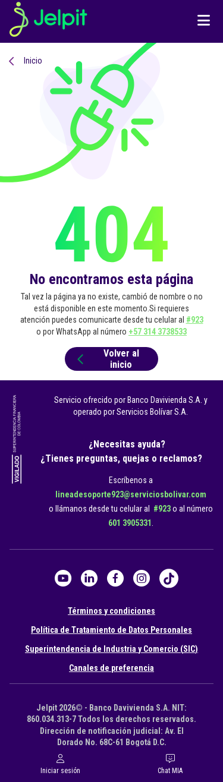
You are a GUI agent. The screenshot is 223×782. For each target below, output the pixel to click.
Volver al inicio (106, 359)
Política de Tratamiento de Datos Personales (111, 630)
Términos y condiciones (111, 611)
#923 (194, 319)
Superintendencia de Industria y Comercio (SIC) (111, 649)
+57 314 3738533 (157, 331)
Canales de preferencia (111, 668)
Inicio (33, 60)
